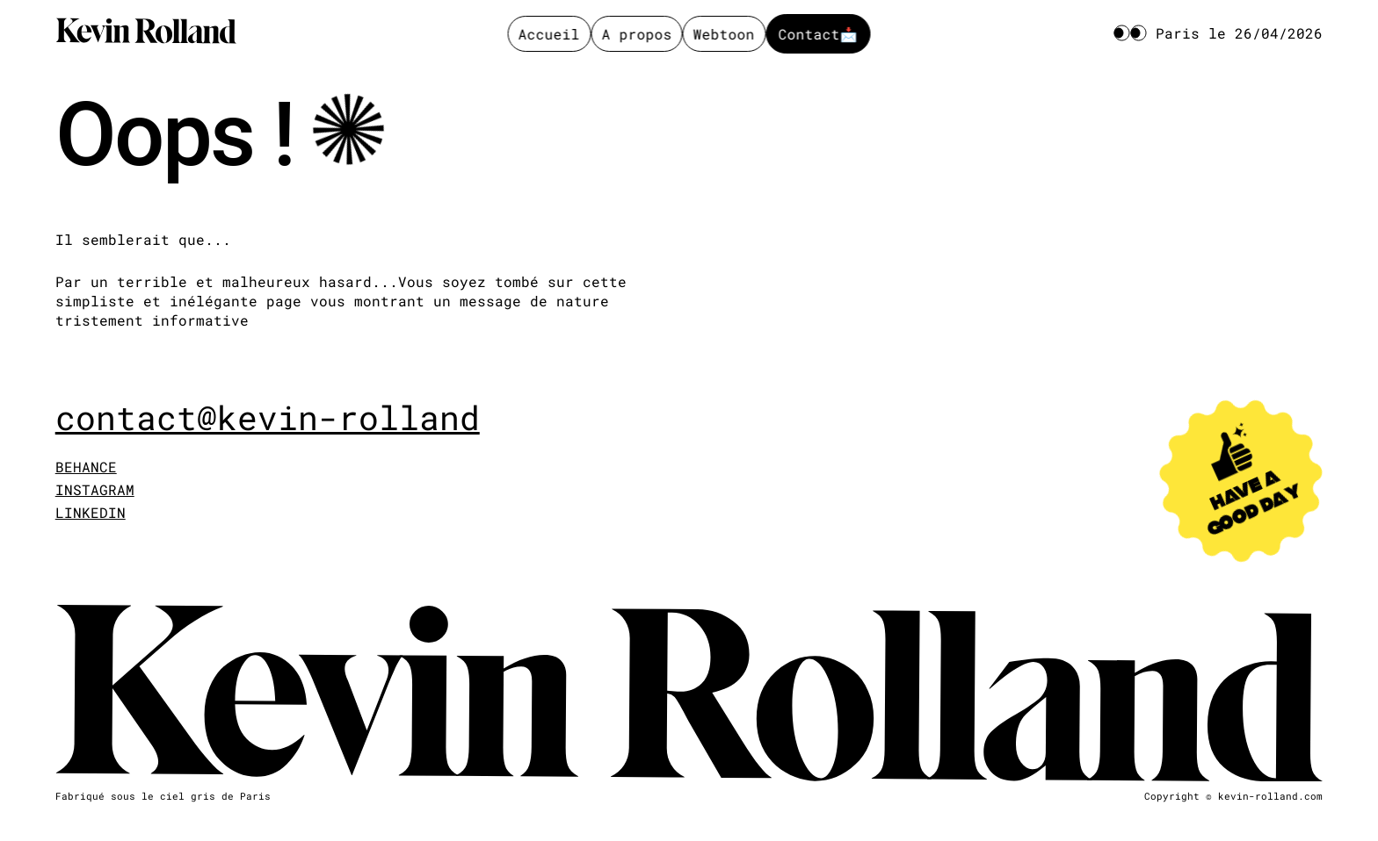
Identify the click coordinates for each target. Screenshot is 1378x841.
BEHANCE (86, 466)
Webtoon (724, 34)
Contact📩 (818, 34)
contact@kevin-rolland (267, 417)
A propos (636, 34)
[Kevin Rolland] (145, 33)
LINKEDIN (90, 512)
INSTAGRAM (94, 489)
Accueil (549, 34)
